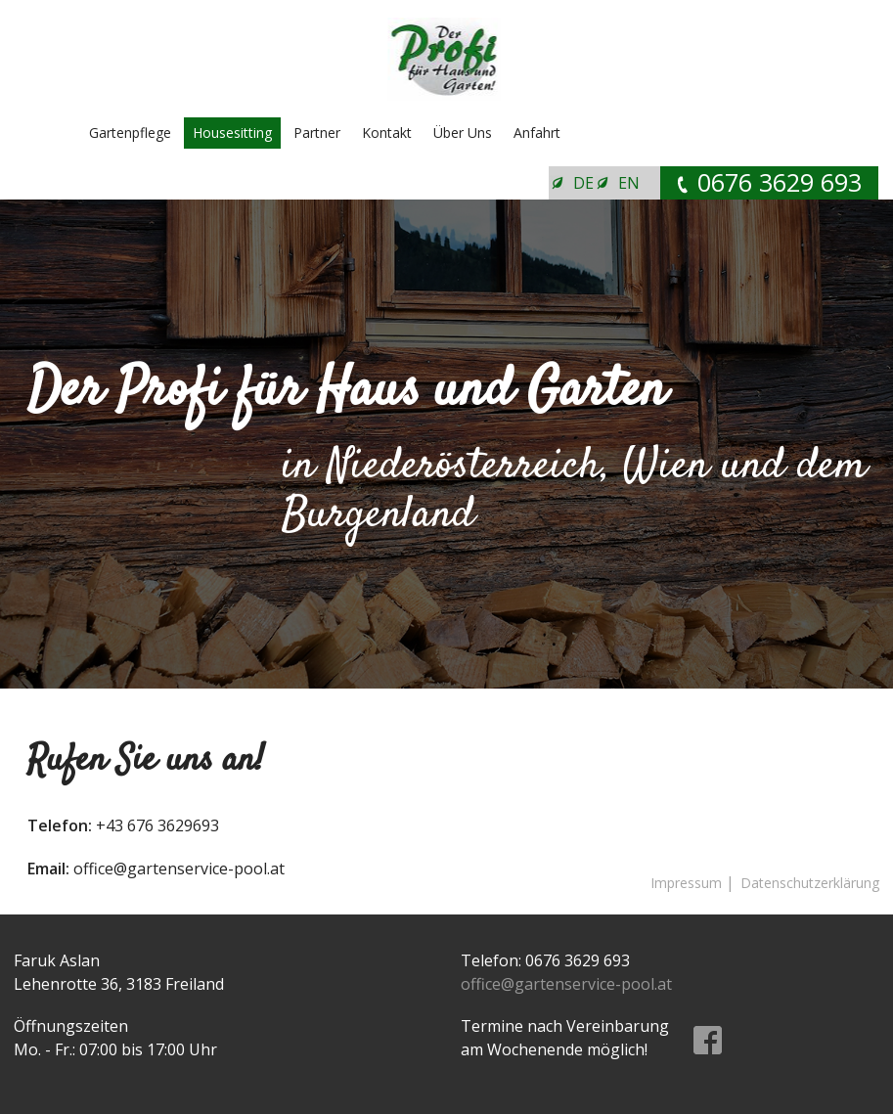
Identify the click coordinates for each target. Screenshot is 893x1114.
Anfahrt (536, 132)
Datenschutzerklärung (809, 882)
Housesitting (232, 132)
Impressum (686, 882)
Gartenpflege (130, 132)
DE (583, 183)
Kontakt (387, 132)
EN (629, 183)
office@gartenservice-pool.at (566, 984)
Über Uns (462, 132)
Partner (316, 132)
